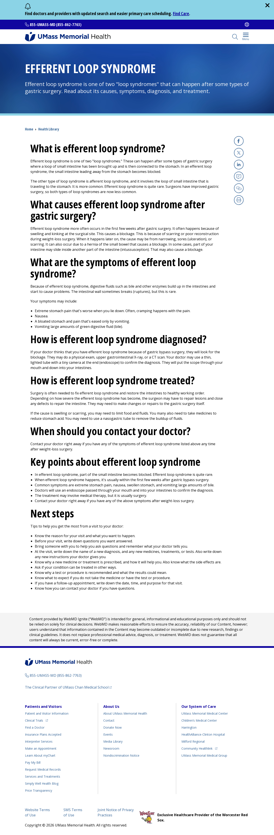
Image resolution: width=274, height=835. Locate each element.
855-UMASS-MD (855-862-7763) (55, 24)
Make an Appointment (40, 748)
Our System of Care (198, 706)
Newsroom (111, 748)
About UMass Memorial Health (125, 713)
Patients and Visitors (43, 706)
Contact (108, 720)
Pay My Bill (32, 762)
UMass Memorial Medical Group (204, 755)
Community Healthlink (197, 748)
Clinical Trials (36, 719)
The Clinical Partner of (68, 687)
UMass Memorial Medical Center (204, 713)
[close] (267, 5)
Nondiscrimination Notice (121, 755)
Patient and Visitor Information (46, 713)
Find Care (181, 13)
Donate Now (112, 727)
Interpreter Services (39, 741)
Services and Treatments (42, 776)
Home (29, 129)
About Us (111, 706)
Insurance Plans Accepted (43, 734)
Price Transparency (38, 790)
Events (108, 734)
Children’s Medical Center (199, 720)
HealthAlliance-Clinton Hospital (203, 734)
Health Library (48, 129)
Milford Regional (193, 741)
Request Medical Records (43, 769)
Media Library (113, 741)
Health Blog (41, 783)
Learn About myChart (40, 755)
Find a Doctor (34, 727)
